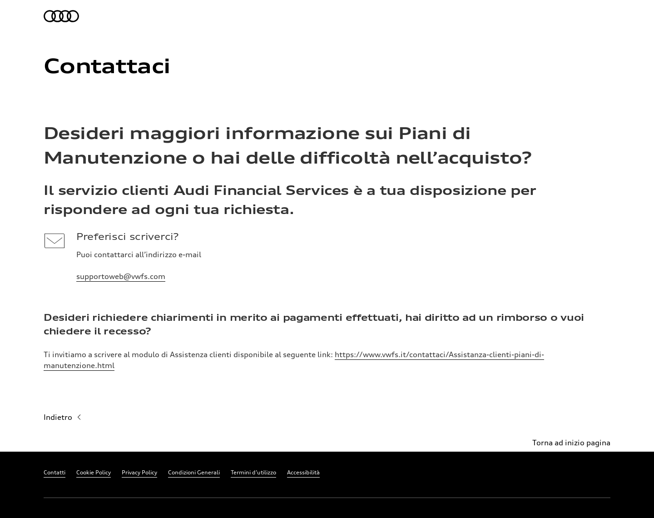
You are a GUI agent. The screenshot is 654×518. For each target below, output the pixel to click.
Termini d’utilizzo (253, 472)
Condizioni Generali (194, 472)
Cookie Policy (93, 472)
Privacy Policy (139, 472)
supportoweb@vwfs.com (120, 276)
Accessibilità (303, 472)
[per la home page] (62, 16)
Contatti (54, 472)
